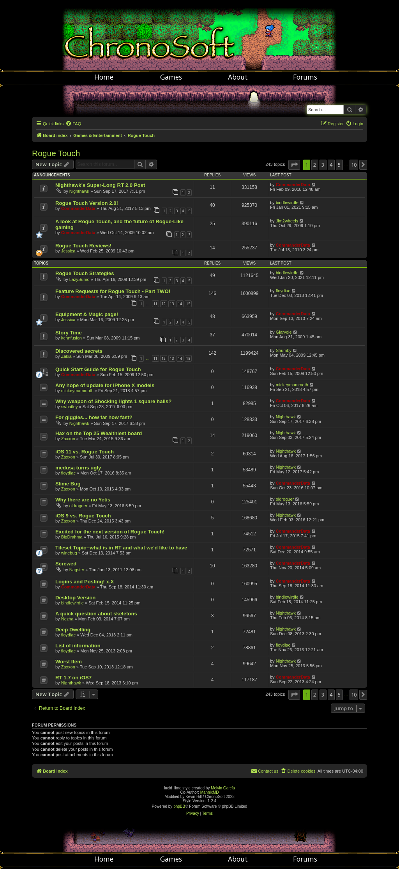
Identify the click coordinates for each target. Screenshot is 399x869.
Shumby (283, 350)
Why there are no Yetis (82, 500)
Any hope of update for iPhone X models (104, 385)
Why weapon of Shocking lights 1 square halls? (113, 401)
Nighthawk (79, 191)
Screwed (65, 564)
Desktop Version (75, 598)
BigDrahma (72, 537)
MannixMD (209, 792)
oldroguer (78, 505)
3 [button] (322, 164)
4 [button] (331, 164)
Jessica (68, 251)
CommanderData (293, 184)
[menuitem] (73, 123)
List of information (78, 646)
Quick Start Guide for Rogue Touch (98, 369)
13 (172, 303)
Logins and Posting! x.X (84, 582)
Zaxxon (68, 438)
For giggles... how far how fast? (93, 417)
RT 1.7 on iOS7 (73, 678)
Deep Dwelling (72, 630)
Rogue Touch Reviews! (83, 246)
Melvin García (223, 788)
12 (164, 303)
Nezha (67, 619)
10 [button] (354, 164)
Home (103, 77)
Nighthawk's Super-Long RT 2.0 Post (100, 185)
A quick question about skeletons (96, 614)
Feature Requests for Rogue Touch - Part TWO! (112, 291)
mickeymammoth (77, 390)
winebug (69, 553)
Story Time (68, 333)
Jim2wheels (287, 221)
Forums (305, 77)
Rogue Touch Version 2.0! (86, 203)
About (238, 77)
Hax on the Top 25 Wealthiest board (98, 433)
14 (180, 303)
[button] (294, 164)
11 (155, 303)
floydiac (283, 290)
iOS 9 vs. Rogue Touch (83, 516)
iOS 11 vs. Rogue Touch (84, 452)
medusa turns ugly (78, 468)
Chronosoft (199, 35)
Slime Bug (67, 484)
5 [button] (339, 164)
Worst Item (68, 662)
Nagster (77, 569)
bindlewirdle (287, 202)
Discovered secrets (78, 351)
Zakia (66, 356)
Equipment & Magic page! (86, 314)
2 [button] (314, 164)
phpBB (179, 806)
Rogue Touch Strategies (84, 273)
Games (171, 77)
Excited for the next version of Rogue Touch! (109, 532)
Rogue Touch (56, 153)
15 (188, 303)
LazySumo (79, 279)
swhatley (69, 406)
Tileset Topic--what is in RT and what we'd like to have (121, 548)
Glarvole (284, 332)
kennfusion (71, 338)
